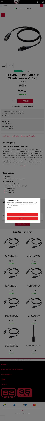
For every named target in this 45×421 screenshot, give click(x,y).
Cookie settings (22, 210)
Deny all (22, 214)
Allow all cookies (22, 218)
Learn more (9, 207)
